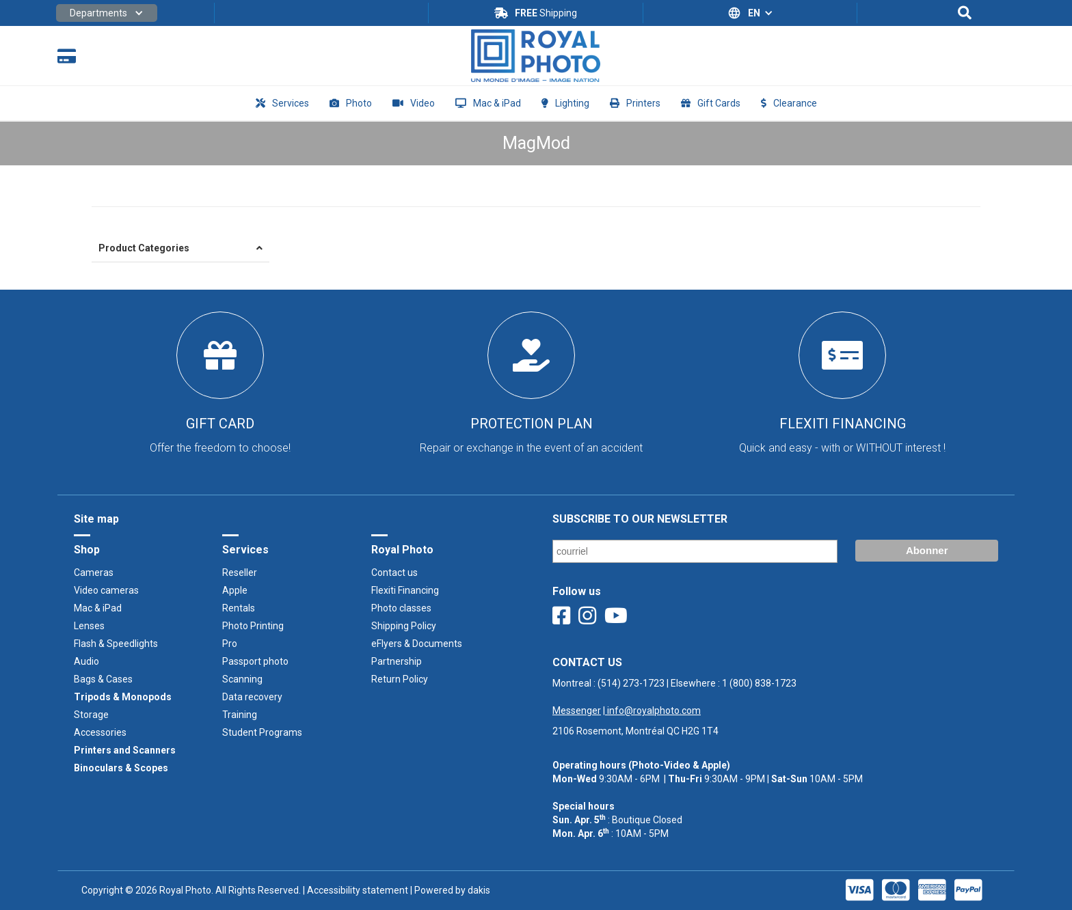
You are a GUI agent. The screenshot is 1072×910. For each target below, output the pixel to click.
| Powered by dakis (449, 890)
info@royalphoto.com (653, 710)
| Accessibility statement (355, 890)
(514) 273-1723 (631, 683)
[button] (106, 13)
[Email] (695, 551)
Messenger (576, 710)
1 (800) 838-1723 (759, 683)
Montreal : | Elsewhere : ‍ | (674, 697)
